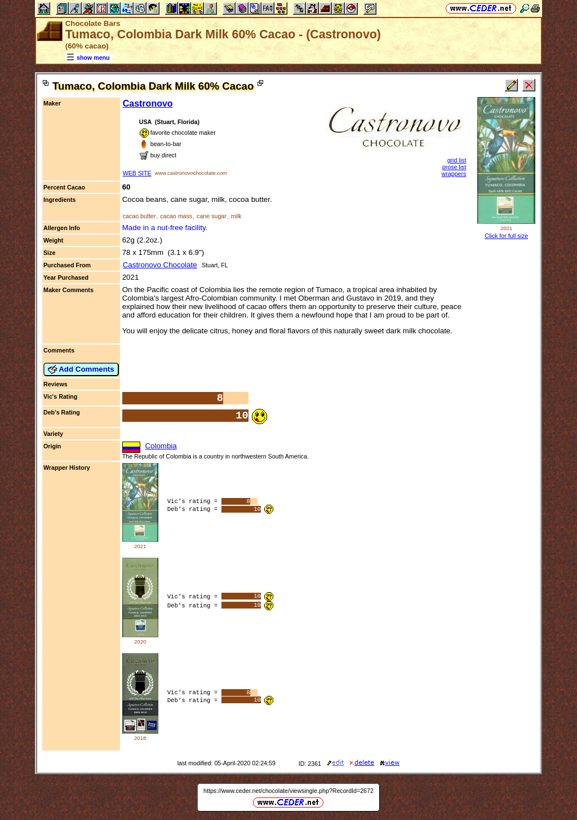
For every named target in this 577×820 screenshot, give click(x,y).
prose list (454, 167)
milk (236, 216)
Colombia (160, 446)
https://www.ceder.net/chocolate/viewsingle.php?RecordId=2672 (288, 790)
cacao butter (139, 216)
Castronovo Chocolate (160, 265)
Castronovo (148, 103)
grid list (457, 160)
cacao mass (176, 216)
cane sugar (212, 216)
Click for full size (506, 235)
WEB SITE (137, 173)
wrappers (454, 173)
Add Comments (81, 369)
